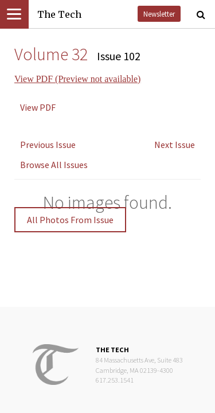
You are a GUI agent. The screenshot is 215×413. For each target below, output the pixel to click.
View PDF (38, 107)
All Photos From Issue (70, 219)
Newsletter (159, 13)
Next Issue (174, 144)
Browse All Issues (54, 164)
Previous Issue (48, 144)
